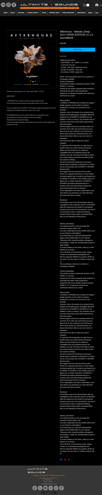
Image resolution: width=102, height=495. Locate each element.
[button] (86, 5)
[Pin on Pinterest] (65, 459)
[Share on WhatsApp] (69, 459)
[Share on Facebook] (61, 459)
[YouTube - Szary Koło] (45, 488)
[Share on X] (72, 459)
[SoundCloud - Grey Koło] (3, 5)
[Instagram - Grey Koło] (8, 5)
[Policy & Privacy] (49, 493)
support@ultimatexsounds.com (49, 484)
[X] (40, 488)
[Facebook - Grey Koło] (14, 5)
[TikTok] (34, 488)
